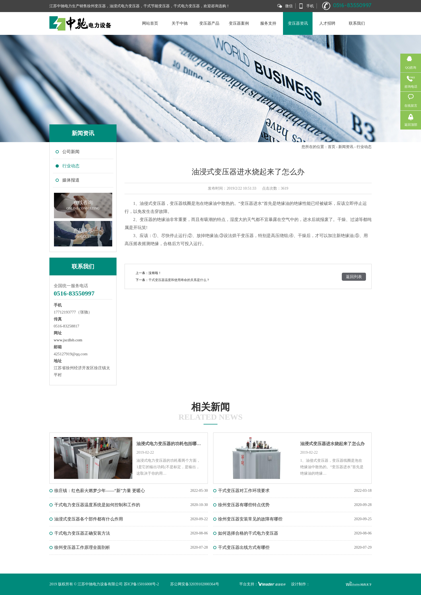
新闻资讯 (345, 147)
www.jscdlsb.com (68, 340)
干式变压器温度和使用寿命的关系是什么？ (179, 280)
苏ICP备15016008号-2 (141, 584)
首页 (331, 147)
